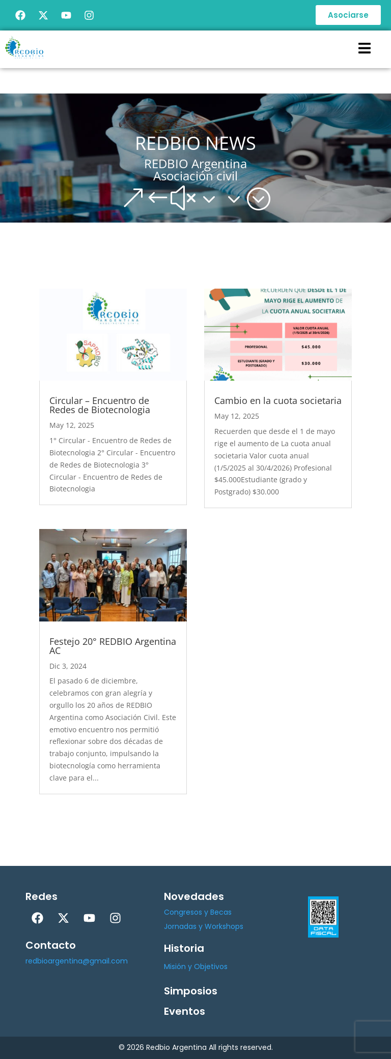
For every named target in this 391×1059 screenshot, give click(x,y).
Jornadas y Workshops (203, 926)
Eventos (184, 1011)
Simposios (190, 991)
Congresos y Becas (198, 912)
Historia (184, 948)
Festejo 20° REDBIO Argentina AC (112, 646)
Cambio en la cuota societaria (278, 400)
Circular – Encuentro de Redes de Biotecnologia (99, 405)
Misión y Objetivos (196, 966)
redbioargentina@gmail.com (76, 961)
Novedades (194, 896)
